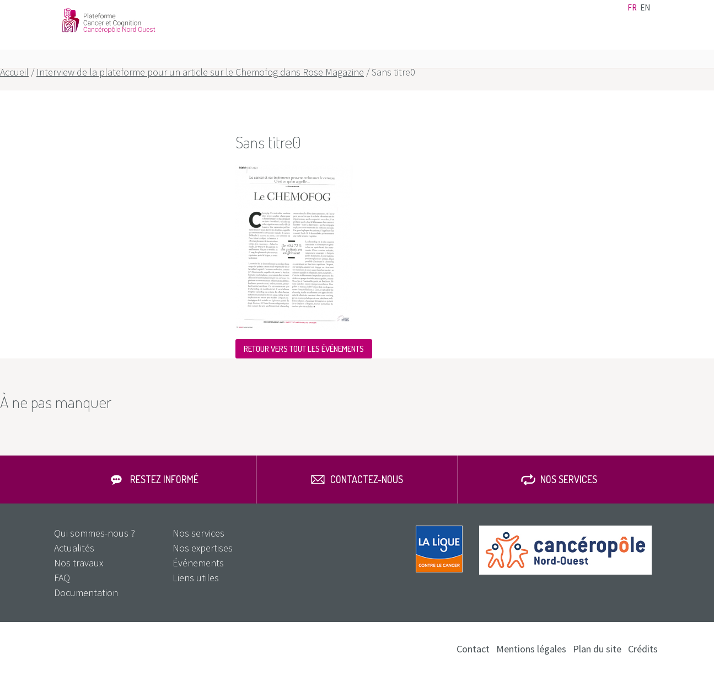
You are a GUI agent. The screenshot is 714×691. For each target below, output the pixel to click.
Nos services (581, 44)
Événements (465, 14)
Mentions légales (531, 664)
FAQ (628, 44)
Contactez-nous (366, 495)
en (645, 15)
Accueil (14, 87)
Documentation (595, 14)
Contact (549, 14)
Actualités (422, 14)
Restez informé (164, 495)
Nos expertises (449, 44)
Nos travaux (518, 44)
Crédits (643, 664)
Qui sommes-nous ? (94, 548)
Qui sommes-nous (365, 44)
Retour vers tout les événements (304, 364)
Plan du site (597, 664)
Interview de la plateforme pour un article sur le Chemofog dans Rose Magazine (200, 87)
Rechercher (648, 44)
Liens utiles (511, 14)
